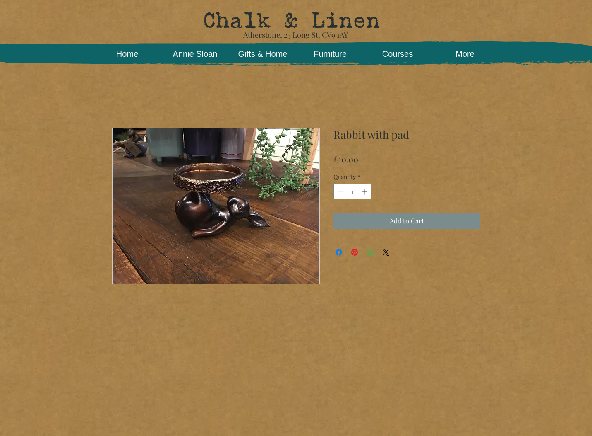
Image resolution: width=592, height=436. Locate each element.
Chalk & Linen (291, 20)
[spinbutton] (352, 191)
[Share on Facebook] (339, 252)
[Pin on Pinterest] (355, 252)
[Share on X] (386, 252)
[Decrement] (340, 191)
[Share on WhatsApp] (370, 252)
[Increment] (365, 191)
